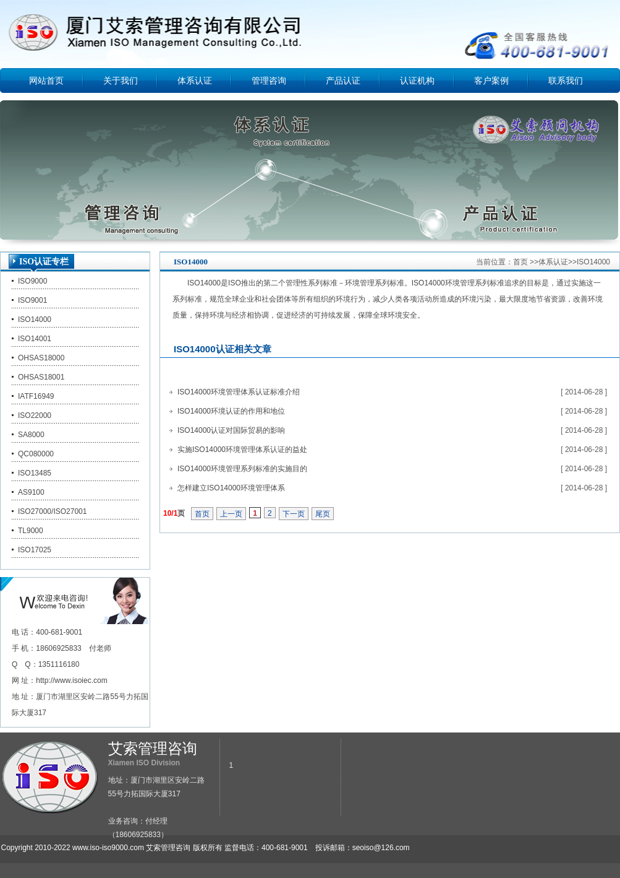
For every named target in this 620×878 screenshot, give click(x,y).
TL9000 (30, 530)
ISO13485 (34, 473)
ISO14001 (34, 338)
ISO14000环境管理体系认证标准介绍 (238, 392)
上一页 (231, 514)
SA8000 (31, 434)
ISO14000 (34, 319)
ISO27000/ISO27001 (52, 511)
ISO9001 (32, 300)
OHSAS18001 (41, 377)
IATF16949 (36, 396)
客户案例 (491, 80)
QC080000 (36, 454)
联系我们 (565, 80)
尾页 (322, 514)
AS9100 (31, 492)
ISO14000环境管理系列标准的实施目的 (242, 468)
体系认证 (194, 80)
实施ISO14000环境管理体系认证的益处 (242, 449)
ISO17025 (34, 549)
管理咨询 (269, 80)
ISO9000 (32, 281)
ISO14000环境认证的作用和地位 (231, 411)
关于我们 (120, 80)
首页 (520, 262)
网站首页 (46, 80)
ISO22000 (34, 415)
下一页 (293, 514)
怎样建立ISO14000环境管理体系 (231, 488)
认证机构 (417, 80)
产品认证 (343, 80)
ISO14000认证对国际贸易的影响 (231, 430)
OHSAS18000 (41, 358)
